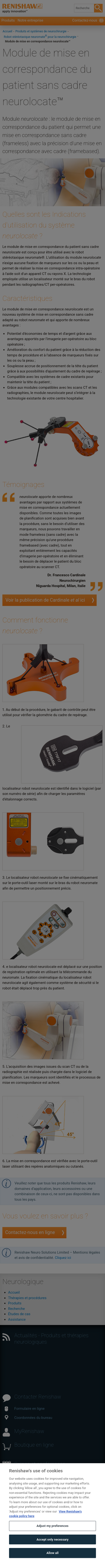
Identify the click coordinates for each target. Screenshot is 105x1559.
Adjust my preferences (52, 1534)
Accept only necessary (52, 1547)
